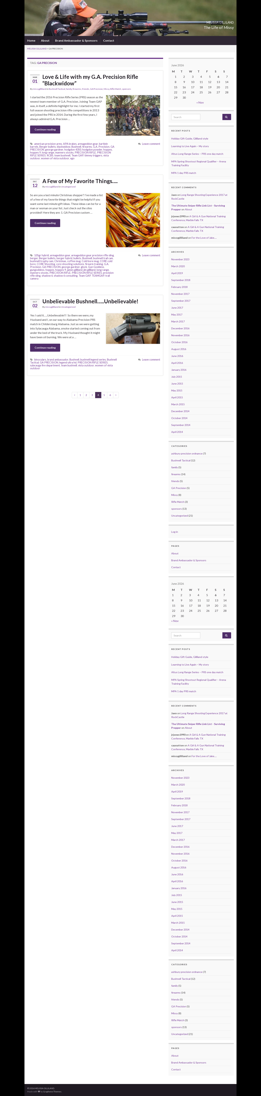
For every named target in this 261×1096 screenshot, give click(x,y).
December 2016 (180, 328)
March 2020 (178, 266)
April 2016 (177, 362)
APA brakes (70, 143)
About (45, 40)
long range (48, 152)
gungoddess (37, 269)
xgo (72, 158)
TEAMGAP (98, 275)
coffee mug (74, 261)
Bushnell (76, 146)
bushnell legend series (93, 359)
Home (31, 40)
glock (84, 266)
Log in (174, 531)
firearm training (94, 264)
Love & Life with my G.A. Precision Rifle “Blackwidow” (90, 79)
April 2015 (177, 397)
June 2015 (177, 383)
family (69, 89)
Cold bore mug (90, 261)
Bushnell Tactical (57, 89)
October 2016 (179, 342)
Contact (108, 40)
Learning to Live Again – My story (190, 146)
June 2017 (177, 307)
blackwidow (63, 146)
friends (85, 89)
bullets (77, 258)
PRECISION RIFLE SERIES (87, 272)
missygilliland (39, 89)
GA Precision (96, 89)
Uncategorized (68, 186)
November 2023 (180, 259)
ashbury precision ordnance (186, 453)
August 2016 (178, 349)
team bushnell (62, 155)
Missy (106, 89)
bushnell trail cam (103, 258)
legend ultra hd (67, 362)
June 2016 (177, 355)
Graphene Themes (52, 1091)
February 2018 (179, 286)
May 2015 (176, 390)
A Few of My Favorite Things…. (80, 181)
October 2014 (179, 418)
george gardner (54, 149)
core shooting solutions (70, 264)
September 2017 (180, 300)
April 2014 (177, 431)
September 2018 (180, 280)
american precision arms (48, 143)
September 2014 (180, 424)
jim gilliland (90, 269)
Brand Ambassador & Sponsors (76, 40)
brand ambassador (57, 359)
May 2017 (176, 314)
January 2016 (178, 369)
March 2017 (178, 321)
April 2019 (177, 273)
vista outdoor (86, 365)
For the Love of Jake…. (204, 237)
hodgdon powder (92, 149)
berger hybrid (64, 258)
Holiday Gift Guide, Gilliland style (189, 138)
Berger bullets (47, 146)
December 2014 (180, 411)
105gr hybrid (41, 255)
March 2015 (178, 404)
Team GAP (77, 155)
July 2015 (176, 376)
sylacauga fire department (45, 365)
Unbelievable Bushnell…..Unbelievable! (90, 301)
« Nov (200, 102)
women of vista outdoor (55, 158)
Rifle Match (115, 89)
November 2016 (180, 335)
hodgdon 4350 (72, 149)
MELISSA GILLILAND (208, 21)
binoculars (40, 359)
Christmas (60, 261)
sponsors (126, 89)
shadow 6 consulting (66, 275)
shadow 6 (47, 275)
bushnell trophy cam (41, 261)
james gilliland (74, 269)
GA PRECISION (51, 266)
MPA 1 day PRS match (183, 172)
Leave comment (151, 143)
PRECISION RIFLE (85, 152)
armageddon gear (88, 143)
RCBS (50, 155)
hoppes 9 (35, 152)
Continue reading (45, 129)
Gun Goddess (96, 266)
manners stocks (64, 152)
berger (34, 258)
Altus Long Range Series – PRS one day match (197, 153)
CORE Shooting (46, 264)
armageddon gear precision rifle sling (92, 255)
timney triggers (93, 155)
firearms (77, 89)
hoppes (107, 149)
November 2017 (180, 293)
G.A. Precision (101, 146)
